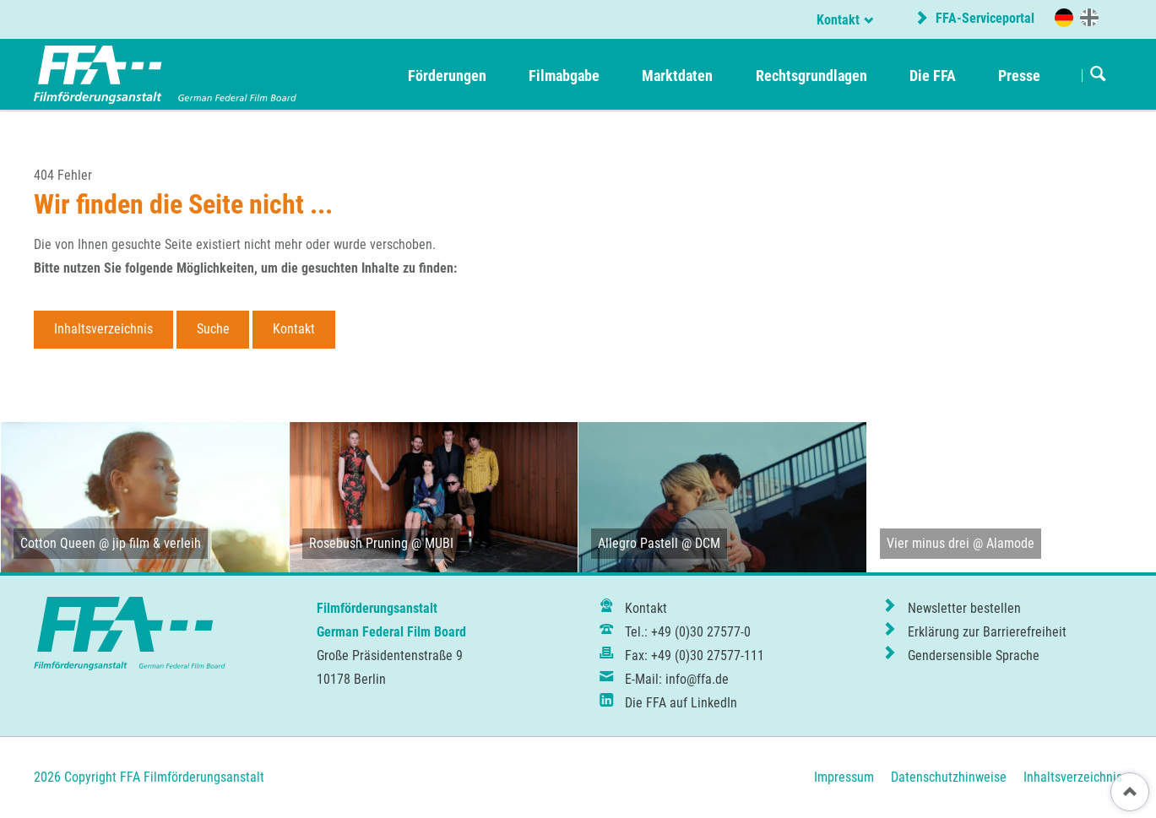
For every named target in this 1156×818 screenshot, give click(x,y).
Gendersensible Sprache (973, 655)
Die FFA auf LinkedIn (681, 703)
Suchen (1098, 75)
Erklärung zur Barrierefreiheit (987, 632)
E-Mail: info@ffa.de (677, 679)
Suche (213, 329)
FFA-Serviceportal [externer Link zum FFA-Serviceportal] (983, 18)
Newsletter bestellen (964, 608)
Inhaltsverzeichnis (103, 329)
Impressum (844, 777)
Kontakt (838, 20)
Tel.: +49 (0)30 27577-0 (688, 632)
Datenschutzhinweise (949, 777)
